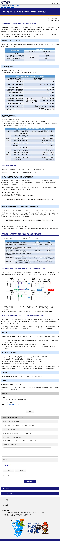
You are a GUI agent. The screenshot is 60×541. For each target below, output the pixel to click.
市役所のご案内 (5, 505)
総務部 (8, 7)
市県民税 (17, 5)
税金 (13, 5)
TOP (2, 5)
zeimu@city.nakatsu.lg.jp (12, 404)
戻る (30, 411)
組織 (5, 7)
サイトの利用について (7, 500)
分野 (10, 5)
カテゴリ (6, 5)
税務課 (12, 7)
